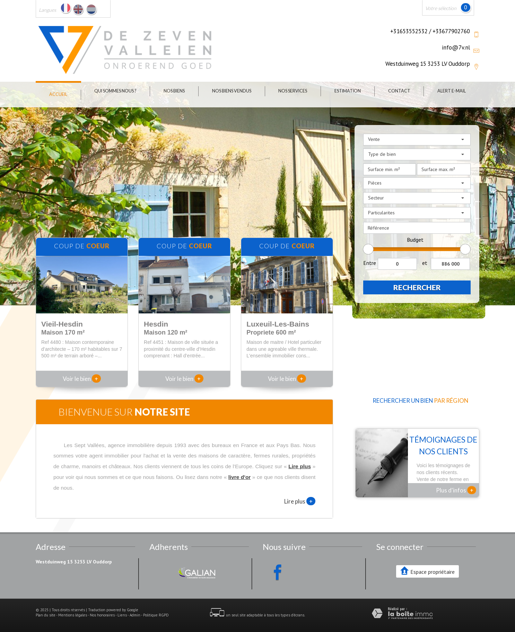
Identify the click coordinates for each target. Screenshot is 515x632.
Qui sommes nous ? (115, 91)
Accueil (58, 94)
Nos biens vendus (231, 91)
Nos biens (174, 91)
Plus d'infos (456, 490)
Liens (122, 615)
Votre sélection (440, 8)
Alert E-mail (451, 91)
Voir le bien (82, 378)
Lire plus (299, 501)
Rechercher (417, 287)
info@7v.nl (456, 47)
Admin (135, 615)
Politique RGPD (156, 615)
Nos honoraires (102, 615)
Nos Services (292, 91)
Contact (399, 91)
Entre (369, 262)
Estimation (347, 91)
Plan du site (45, 615)
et (424, 262)
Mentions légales (72, 615)
